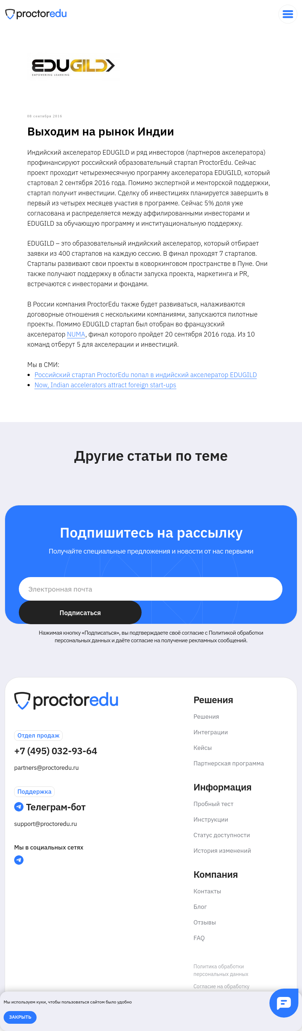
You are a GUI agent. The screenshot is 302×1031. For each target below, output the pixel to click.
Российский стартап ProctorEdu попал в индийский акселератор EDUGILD (153, 387)
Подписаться (80, 627)
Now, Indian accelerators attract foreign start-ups (113, 397)
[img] (287, 14)
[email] (150, 604)
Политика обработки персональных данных (220, 985)
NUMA (84, 347)
